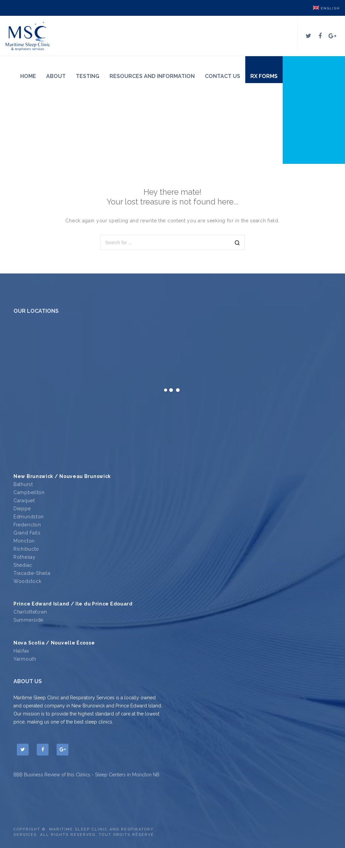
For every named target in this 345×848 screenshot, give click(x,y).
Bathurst (23, 484)
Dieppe (22, 508)
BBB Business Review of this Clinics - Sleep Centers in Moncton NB (86, 774)
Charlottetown (30, 612)
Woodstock (27, 581)
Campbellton (29, 492)
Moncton (24, 541)
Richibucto (26, 549)
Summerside (28, 620)
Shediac (22, 565)
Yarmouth (24, 659)
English (326, 8)
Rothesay (24, 557)
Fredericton (27, 524)
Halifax (21, 651)
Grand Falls (27, 533)
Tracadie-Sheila (32, 573)
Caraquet (24, 500)
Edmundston (28, 516)
